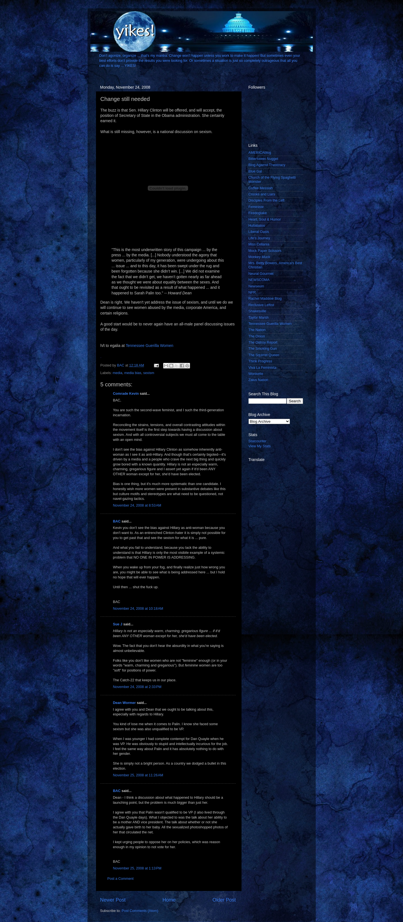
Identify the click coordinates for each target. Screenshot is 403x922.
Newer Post (113, 900)
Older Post (224, 900)
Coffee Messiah (261, 188)
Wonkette (256, 374)
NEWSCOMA (259, 280)
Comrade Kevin (126, 394)
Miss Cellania (259, 244)
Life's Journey (259, 238)
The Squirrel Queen (264, 355)
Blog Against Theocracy (267, 165)
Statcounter (257, 441)
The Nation (257, 330)
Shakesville (257, 311)
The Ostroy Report (263, 342)
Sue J (118, 624)
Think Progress (260, 361)
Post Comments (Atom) (140, 911)
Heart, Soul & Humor (265, 219)
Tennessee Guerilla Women (149, 345)
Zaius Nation (258, 380)
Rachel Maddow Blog (265, 299)
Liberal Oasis (259, 232)
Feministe (256, 207)
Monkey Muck (259, 257)
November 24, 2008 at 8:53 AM (137, 505)
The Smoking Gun (263, 349)
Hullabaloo (257, 226)
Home (168, 900)
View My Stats (260, 446)
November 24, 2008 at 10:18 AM (138, 609)
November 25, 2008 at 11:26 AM (138, 775)
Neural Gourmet (261, 274)
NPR (252, 292)
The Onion (257, 336)
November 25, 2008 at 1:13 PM (137, 868)
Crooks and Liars (262, 194)
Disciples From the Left (267, 200)
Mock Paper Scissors (265, 251)
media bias (132, 373)
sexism (148, 373)
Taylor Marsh (259, 318)
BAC (117, 521)
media (117, 373)
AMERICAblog (260, 153)
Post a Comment (120, 879)
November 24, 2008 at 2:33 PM (137, 687)
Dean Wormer (124, 703)
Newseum (256, 286)
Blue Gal (255, 171)
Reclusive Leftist (261, 305)
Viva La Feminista (263, 368)
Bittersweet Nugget (263, 159)
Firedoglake (258, 213)
